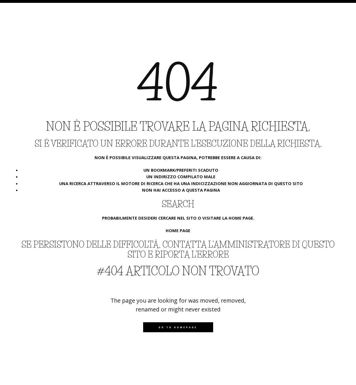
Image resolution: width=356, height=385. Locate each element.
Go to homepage (178, 327)
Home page (178, 230)
